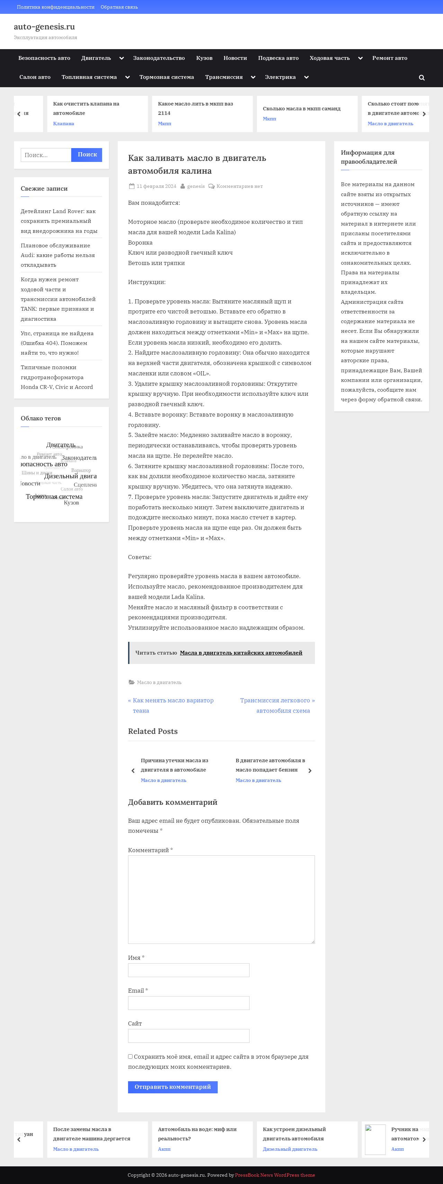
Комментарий (150, 850)
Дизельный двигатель (370, 1148)
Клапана (143, 123)
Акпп (244, 1148)
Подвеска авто (278, 57)
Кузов (204, 57)
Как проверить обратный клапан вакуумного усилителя (68, 108)
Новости (235, 57)
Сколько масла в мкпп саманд (382, 108)
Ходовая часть (330, 57)
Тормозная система (166, 76)
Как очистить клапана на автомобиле (166, 108)
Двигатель (96, 57)
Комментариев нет (240, 186)
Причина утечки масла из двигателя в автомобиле (174, 765)
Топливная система (89, 76)
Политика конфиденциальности (55, 6)
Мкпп (244, 123)
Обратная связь (119, 6)
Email (138, 990)
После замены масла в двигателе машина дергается (171, 1134)
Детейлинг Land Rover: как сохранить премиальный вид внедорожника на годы (59, 220)
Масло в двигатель (159, 682)
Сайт (135, 1023)
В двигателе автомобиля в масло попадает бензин (270, 765)
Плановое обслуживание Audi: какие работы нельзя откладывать (58, 255)
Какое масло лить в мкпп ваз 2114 (275, 108)
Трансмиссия (224, 76)
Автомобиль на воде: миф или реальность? (277, 1134)
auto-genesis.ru (44, 26)
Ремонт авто (389, 57)
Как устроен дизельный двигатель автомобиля (374, 1134)
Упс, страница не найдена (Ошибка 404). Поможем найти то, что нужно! (57, 342)
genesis (196, 185)
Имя (136, 958)
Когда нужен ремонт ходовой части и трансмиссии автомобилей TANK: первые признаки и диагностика (58, 298)
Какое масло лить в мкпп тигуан (70, 1133)
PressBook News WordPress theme (275, 1175)
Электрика (280, 76)
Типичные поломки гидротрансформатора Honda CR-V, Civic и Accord (57, 376)
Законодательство (159, 57)
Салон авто (35, 76)
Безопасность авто (44, 57)
